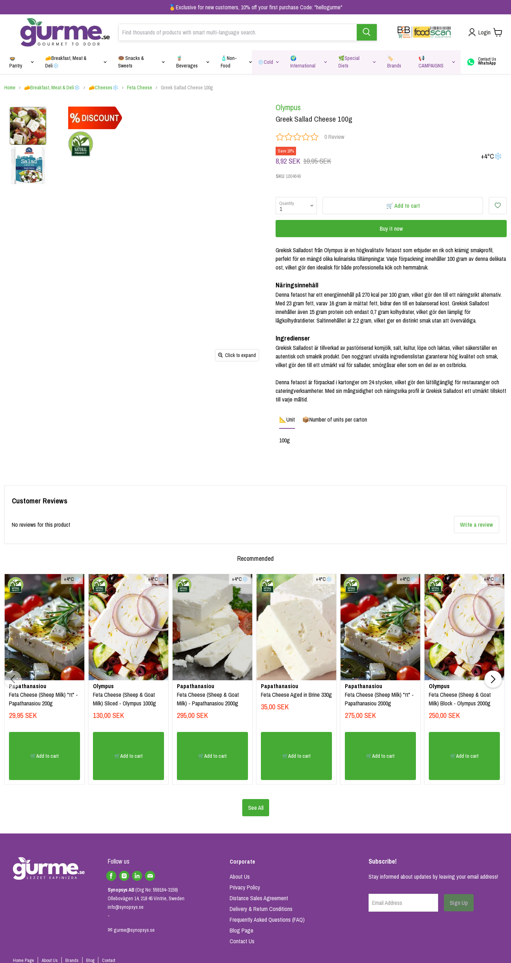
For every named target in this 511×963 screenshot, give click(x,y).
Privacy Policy (245, 887)
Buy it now (391, 228)
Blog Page (241, 930)
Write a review (476, 525)
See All (255, 808)
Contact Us (242, 941)
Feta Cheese (139, 87)
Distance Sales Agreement (259, 898)
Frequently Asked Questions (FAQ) (267, 920)
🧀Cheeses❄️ (103, 87)
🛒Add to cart (44, 756)
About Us (240, 876)
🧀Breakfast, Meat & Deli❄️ (52, 87)
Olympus (288, 107)
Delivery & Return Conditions (261, 909)
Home (9, 87)
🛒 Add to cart (403, 206)
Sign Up (459, 903)
